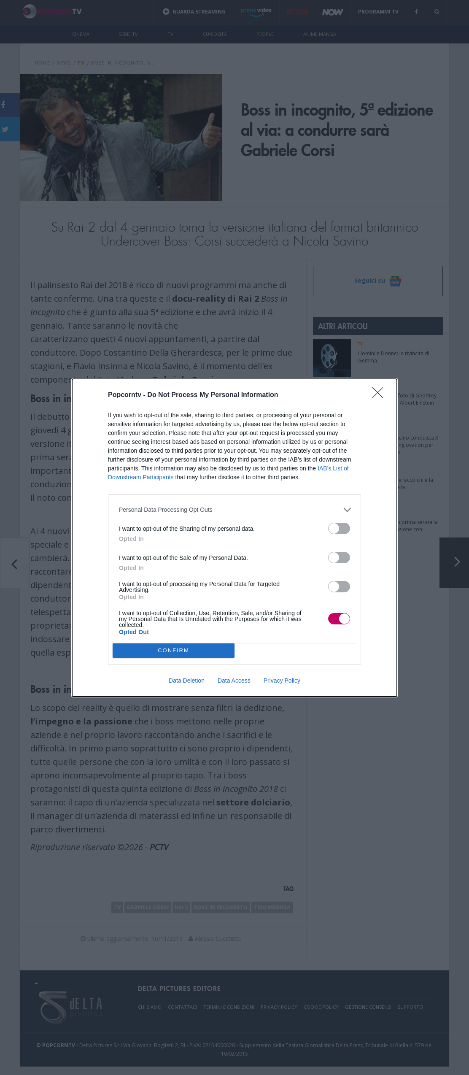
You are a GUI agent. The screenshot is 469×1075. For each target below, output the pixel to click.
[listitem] (234, 509)
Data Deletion (187, 680)
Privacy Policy (282, 680)
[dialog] (234, 538)
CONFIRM (173, 650)
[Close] (380, 395)
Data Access (234, 680)
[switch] (339, 528)
